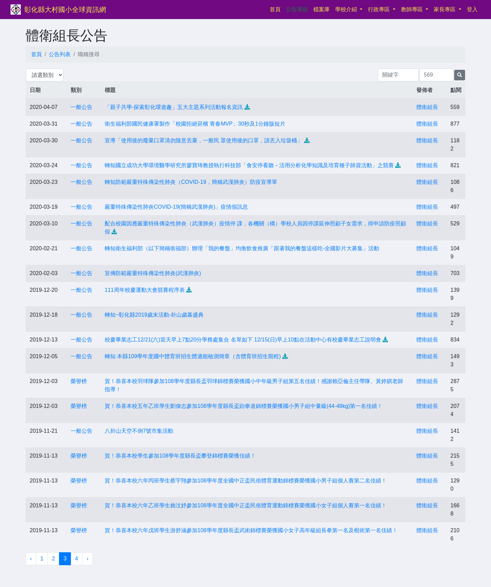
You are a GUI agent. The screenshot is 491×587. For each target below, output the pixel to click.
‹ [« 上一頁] (31, 558)
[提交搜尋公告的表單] (459, 75)
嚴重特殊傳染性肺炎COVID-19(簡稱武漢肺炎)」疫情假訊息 (176, 207)
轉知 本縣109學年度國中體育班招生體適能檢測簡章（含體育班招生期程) (193, 356)
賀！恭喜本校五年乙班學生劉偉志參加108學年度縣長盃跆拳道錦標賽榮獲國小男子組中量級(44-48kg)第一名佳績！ (244, 406)
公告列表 (60, 54)
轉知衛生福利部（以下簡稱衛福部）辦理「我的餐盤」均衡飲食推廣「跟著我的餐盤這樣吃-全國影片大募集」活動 (242, 248)
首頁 (276, 8)
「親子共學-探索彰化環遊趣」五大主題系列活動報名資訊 (174, 107)
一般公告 (81, 107)
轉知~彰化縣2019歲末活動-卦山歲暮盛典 (154, 315)
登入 (472, 9)
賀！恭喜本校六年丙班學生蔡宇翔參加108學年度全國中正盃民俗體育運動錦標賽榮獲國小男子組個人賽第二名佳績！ (246, 480)
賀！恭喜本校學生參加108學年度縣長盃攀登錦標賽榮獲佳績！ (180, 456)
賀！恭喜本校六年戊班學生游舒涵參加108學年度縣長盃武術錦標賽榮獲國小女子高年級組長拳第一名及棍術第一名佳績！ (251, 530)
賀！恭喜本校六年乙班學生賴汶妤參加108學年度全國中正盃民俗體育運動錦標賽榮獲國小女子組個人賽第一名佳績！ (246, 505)
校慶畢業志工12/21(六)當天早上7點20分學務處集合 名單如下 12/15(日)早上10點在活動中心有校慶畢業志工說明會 (243, 340)
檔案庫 (321, 9)
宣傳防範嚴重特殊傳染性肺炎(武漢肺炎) (153, 273)
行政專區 (379, 9)
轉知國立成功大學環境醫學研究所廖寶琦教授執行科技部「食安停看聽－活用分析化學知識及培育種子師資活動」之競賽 (249, 165)
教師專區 (412, 9)
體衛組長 (427, 107)
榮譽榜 (79, 381)
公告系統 (297, 9)
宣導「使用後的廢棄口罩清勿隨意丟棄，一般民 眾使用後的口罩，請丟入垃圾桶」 (203, 140)
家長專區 (445, 9)
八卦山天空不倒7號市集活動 (139, 431)
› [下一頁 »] (87, 558)
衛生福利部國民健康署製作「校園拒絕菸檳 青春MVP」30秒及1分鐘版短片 (195, 124)
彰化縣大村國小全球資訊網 (65, 9)
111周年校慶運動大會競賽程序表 (145, 290)
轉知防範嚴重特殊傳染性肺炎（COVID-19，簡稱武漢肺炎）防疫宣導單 (191, 182)
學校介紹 (346, 9)
